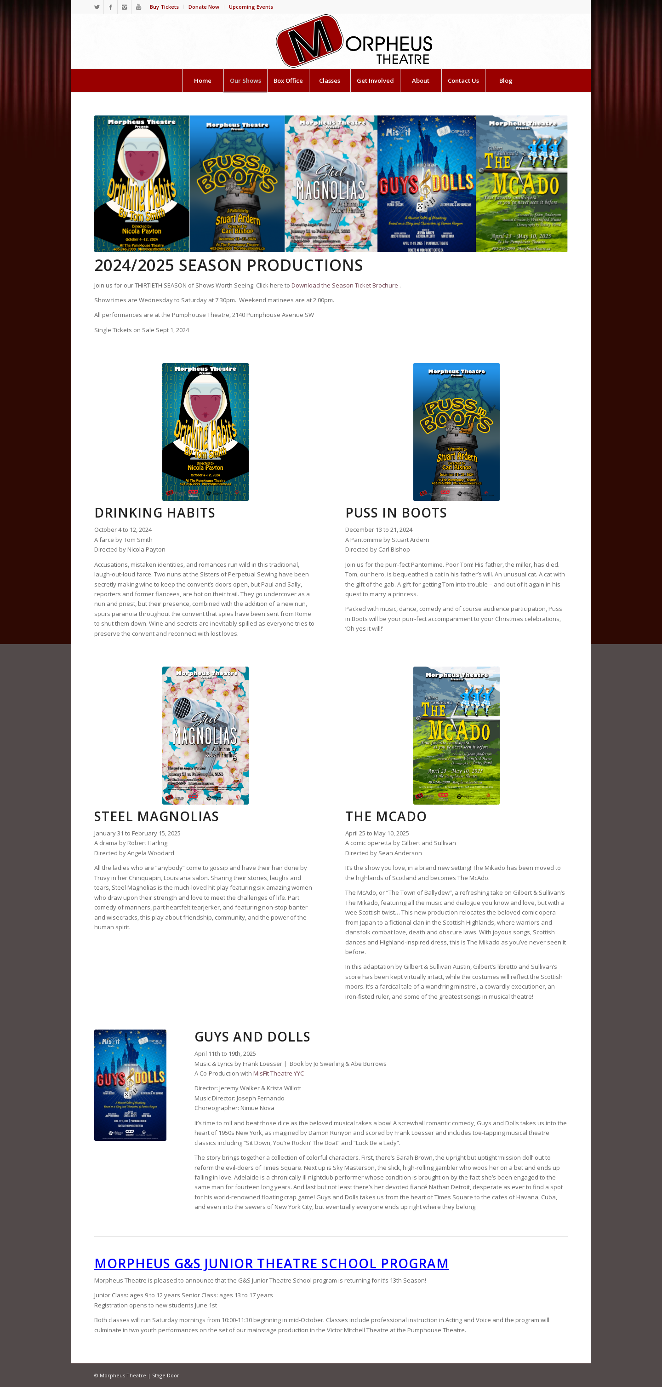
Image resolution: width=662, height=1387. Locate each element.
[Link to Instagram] (124, 7)
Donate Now (203, 6)
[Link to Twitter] (96, 7)
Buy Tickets (164, 6)
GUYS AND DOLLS (252, 1036)
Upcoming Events (251, 6)
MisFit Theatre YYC (278, 1073)
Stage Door (165, 1375)
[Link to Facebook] (110, 7)
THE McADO (386, 816)
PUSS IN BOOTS (396, 512)
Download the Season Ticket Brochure (344, 285)
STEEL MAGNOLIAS (156, 816)
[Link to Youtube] (138, 7)
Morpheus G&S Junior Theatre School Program (271, 1263)
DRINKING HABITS (155, 512)
